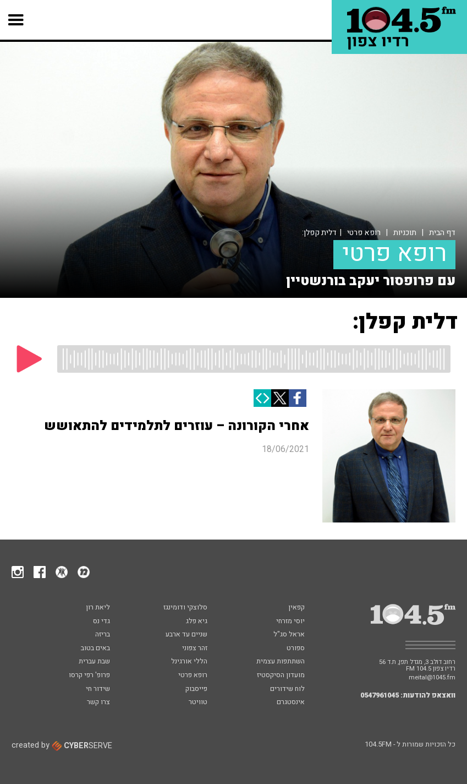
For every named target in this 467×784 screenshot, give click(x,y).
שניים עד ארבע (186, 635)
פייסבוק (196, 689)
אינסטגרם (291, 702)
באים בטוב (95, 648)
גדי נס (101, 621)
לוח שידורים (287, 689)
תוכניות (404, 232)
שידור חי (98, 689)
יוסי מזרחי (290, 621)
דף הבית (442, 232)
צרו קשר (98, 702)
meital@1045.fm (432, 677)
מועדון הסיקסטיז (281, 675)
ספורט (296, 648)
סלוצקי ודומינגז (185, 608)
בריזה (102, 635)
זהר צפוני (194, 648)
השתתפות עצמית (280, 662)
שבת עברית (94, 662)
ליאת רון (98, 608)
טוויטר (198, 702)
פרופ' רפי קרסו (89, 675)
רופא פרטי (364, 232)
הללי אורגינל (189, 662)
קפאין (296, 608)
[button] (16, 20)
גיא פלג (196, 621)
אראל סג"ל (289, 635)
